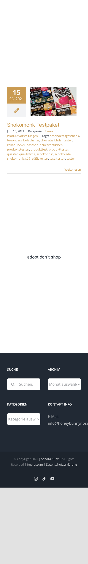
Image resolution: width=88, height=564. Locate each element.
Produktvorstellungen (22, 136)
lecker (21, 145)
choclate (47, 140)
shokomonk (15, 158)
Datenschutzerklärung (61, 464)
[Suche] (13, 384)
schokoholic (45, 154)
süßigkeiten (40, 158)
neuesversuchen (51, 145)
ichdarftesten (63, 140)
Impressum (35, 464)
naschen (32, 145)
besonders (14, 140)
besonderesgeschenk (64, 136)
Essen (49, 131)
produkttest (39, 149)
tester (71, 158)
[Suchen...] (23, 384)
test (52, 158)
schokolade (63, 154)
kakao (11, 145)
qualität (12, 154)
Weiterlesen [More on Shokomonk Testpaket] (73, 169)
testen (60, 158)
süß (28, 158)
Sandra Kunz (50, 459)
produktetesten (18, 149)
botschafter (31, 140)
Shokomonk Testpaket (33, 125)
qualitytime (27, 154)
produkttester (59, 149)
